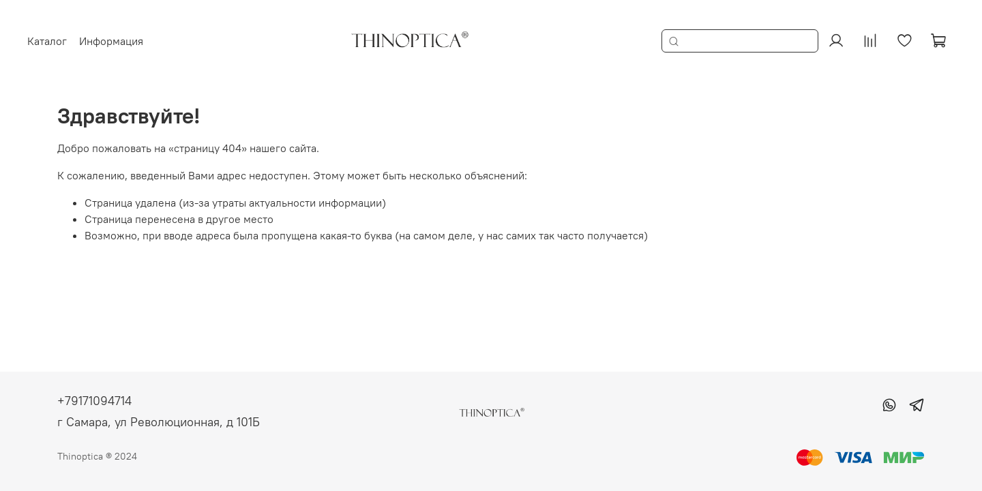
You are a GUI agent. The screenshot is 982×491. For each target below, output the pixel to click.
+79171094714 (94, 400)
